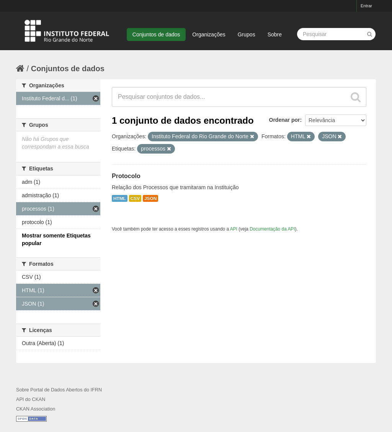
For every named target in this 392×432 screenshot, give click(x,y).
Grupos (246, 34)
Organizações (208, 34)
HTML (119, 198)
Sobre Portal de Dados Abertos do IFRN (59, 390)
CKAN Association (35, 409)
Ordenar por (284, 120)
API (233, 229)
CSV (135, 198)
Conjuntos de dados (156, 34)
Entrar (366, 5)
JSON (150, 198)
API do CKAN (30, 399)
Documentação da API (272, 229)
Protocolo (126, 176)
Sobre (275, 34)
